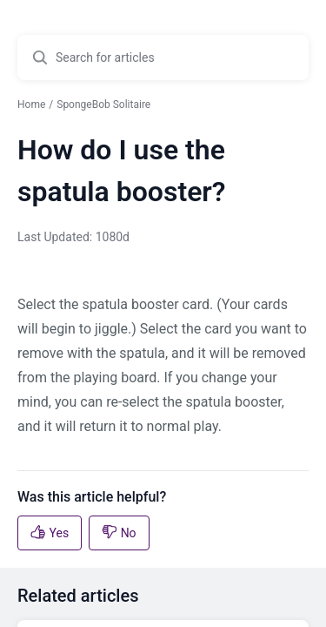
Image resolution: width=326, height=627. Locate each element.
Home (31, 104)
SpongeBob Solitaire (103, 104)
